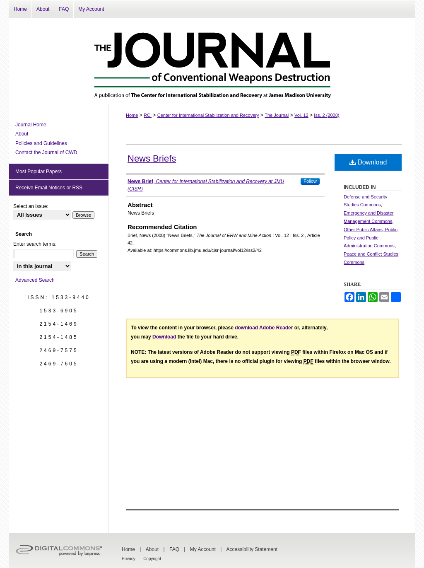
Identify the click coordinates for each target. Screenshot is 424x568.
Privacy (128, 558)
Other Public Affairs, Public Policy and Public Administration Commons (371, 238)
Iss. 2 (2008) (326, 115)
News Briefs (152, 158)
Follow (310, 181)
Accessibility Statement (251, 549)
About (21, 134)
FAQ (174, 549)
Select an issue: (30, 206)
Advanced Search (35, 280)
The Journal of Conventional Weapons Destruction (212, 61)
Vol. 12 (301, 115)
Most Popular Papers (38, 171)
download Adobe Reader (264, 328)
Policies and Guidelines (41, 143)
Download (368, 162)
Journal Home (30, 125)
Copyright (152, 558)
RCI (148, 115)
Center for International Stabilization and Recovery (208, 115)
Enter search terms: (35, 244)
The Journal (277, 115)
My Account (203, 549)
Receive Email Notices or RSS (48, 188)
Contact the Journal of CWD (46, 152)
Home (132, 115)
